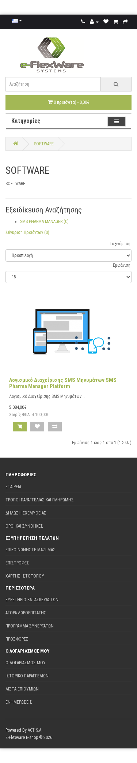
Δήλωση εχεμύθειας (25, 513)
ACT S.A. (35, 730)
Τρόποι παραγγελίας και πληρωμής (39, 499)
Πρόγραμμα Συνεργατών (29, 626)
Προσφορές (16, 639)
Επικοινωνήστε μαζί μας (30, 549)
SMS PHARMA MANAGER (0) (44, 221)
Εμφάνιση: (122, 265)
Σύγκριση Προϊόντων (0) (27, 232)
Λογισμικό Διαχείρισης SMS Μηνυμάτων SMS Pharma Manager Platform (63, 383)
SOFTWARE (44, 143)
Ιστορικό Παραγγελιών (27, 675)
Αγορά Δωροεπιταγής (25, 612)
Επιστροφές (17, 563)
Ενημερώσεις (18, 702)
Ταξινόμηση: (121, 243)
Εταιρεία (13, 486)
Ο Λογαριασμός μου (25, 662)
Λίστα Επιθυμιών (22, 689)
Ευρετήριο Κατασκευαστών (31, 599)
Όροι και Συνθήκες (24, 526)
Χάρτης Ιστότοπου (24, 576)
